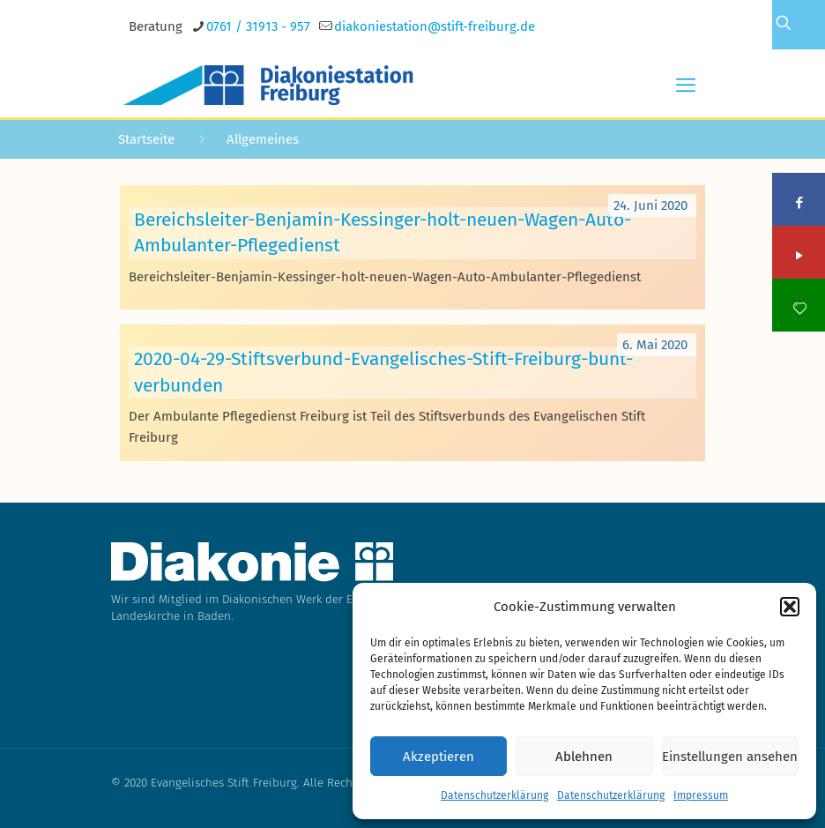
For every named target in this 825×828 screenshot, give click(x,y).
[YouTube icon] (799, 256)
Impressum (700, 795)
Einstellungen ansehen (730, 757)
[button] (790, 606)
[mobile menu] (686, 86)
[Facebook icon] (799, 203)
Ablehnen (584, 757)
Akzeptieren (438, 757)
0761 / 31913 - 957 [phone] (258, 26)
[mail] (434, 26)
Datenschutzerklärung (494, 795)
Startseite (146, 139)
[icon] (799, 309)
